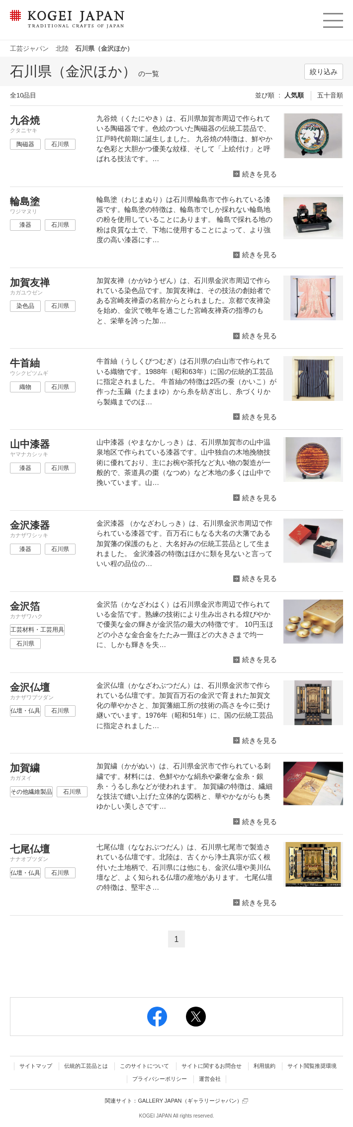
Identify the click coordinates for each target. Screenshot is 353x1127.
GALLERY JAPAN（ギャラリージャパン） (193, 1101)
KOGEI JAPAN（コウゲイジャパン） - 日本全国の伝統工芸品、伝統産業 (65, 25)
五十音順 (330, 95)
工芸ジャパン (29, 48)
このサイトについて (144, 1066)
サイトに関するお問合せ (211, 1066)
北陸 (62, 48)
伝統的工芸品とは (86, 1066)
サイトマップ (35, 1066)
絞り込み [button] (324, 72)
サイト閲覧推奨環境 (312, 1066)
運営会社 (210, 1079)
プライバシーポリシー (159, 1079)
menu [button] (332, 18)
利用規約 (264, 1066)
